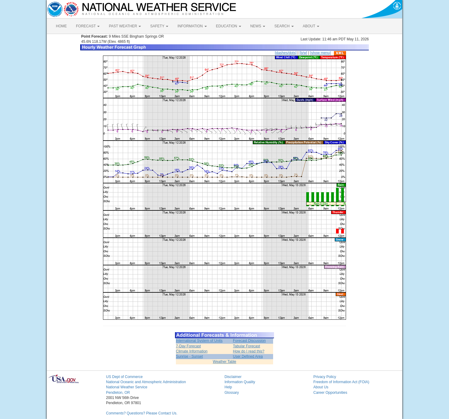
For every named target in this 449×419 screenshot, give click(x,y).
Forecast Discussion (249, 341)
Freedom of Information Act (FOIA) (341, 382)
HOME (61, 26)
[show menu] (320, 53)
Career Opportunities (330, 392)
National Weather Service (126, 387)
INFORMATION (192, 26)
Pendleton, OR (118, 392)
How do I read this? (248, 351)
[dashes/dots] (285, 53)
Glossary (231, 392)
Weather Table (224, 361)
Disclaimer (233, 377)
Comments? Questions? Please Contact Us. (141, 413)
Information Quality (239, 382)
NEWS (257, 26)
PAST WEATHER (125, 26)
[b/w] (303, 53)
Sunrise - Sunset (189, 356)
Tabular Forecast (246, 346)
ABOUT (311, 26)
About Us (321, 387)
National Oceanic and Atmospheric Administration (146, 382)
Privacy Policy (325, 377)
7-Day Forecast (188, 346)
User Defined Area (248, 356)
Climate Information (191, 351)
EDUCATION (228, 26)
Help (228, 387)
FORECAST (88, 26)
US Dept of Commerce (124, 377)
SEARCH (283, 26)
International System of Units (199, 341)
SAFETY (159, 26)
